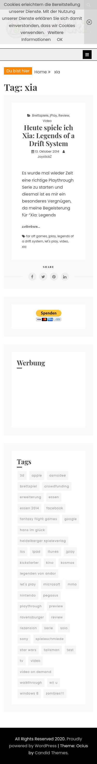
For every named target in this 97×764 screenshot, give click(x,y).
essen (54, 497)
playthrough (31, 606)
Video (47, 121)
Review (63, 115)
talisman (51, 650)
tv (21, 660)
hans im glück (32, 530)
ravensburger (32, 617)
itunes (53, 551)
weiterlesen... (31, 226)
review (57, 617)
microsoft (51, 584)
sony (24, 639)
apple (37, 475)
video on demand (35, 672)
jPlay (53, 115)
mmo (72, 584)
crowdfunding (56, 486)
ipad (36, 551)
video (63, 241)
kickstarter (29, 562)
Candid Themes (51, 753)
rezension (28, 628)
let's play (51, 241)
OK (60, 39)
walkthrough (31, 682)
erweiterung (30, 497)
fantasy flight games (38, 519)
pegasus (50, 595)
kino (50, 562)
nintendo (28, 595)
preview (56, 606)
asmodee (57, 475)
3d (22, 475)
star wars (28, 650)
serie (48, 628)
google (70, 519)
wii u (53, 682)
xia (24, 246)
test (70, 650)
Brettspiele (40, 115)
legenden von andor (38, 573)
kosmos (67, 562)
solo (64, 628)
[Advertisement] (48, 397)
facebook (54, 508)
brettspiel (28, 486)
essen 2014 (29, 508)
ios (22, 551)
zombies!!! (55, 693)
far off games (36, 236)
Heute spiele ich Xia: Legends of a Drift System (48, 135)
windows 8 (29, 693)
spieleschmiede (50, 639)
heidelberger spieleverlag (43, 541)
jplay (52, 236)
